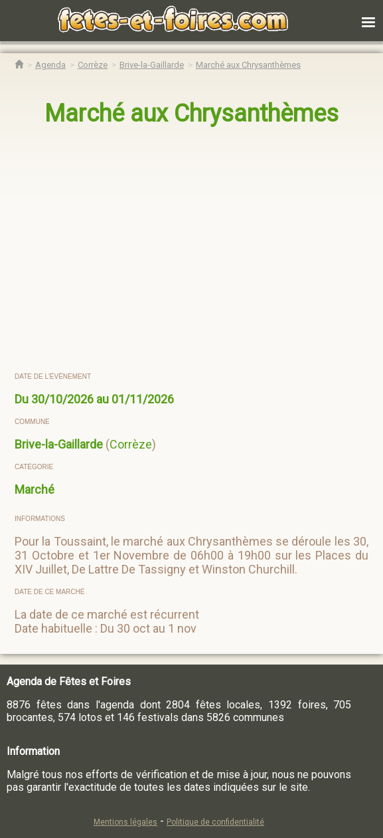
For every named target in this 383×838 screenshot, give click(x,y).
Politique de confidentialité (215, 822)
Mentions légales (125, 822)
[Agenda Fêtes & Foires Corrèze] (93, 65)
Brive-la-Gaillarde (59, 444)
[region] (178, 250)
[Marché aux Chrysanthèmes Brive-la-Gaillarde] (248, 65)
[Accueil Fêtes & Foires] (19, 65)
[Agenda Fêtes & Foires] (50, 65)
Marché (34, 489)
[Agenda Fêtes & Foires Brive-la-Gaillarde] (151, 65)
